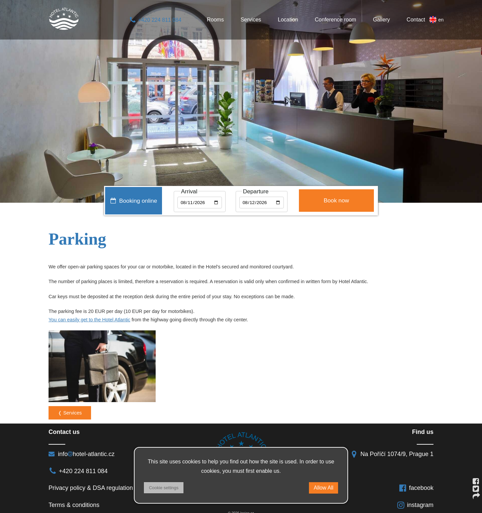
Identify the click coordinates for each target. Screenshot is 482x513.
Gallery (381, 19)
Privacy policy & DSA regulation (91, 480)
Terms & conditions (74, 497)
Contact (416, 19)
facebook (416, 480)
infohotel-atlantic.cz (81, 447)
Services (251, 19)
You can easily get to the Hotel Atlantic (89, 319)
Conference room (335, 19)
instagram (415, 497)
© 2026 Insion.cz (241, 506)
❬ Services (70, 405)
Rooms (215, 19)
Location (288, 19)
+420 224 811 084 (155, 20)
